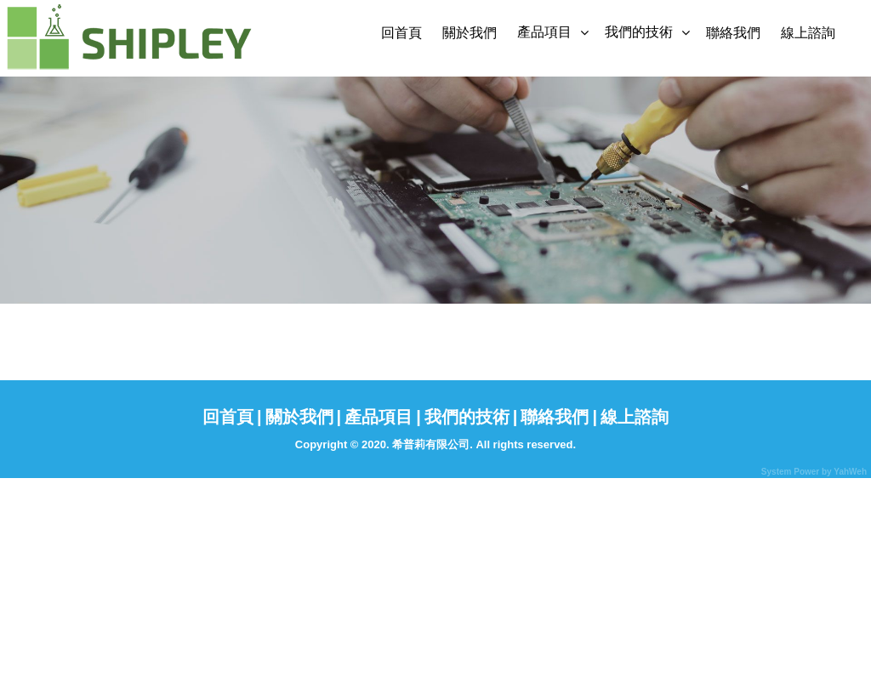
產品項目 (544, 32)
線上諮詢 (808, 33)
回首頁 (401, 33)
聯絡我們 (733, 33)
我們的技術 (639, 32)
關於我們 (469, 33)
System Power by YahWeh (814, 471)
